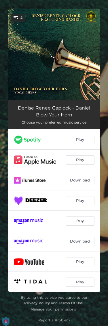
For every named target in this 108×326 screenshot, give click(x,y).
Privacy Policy (37, 303)
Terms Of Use (71, 303)
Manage (38, 309)
